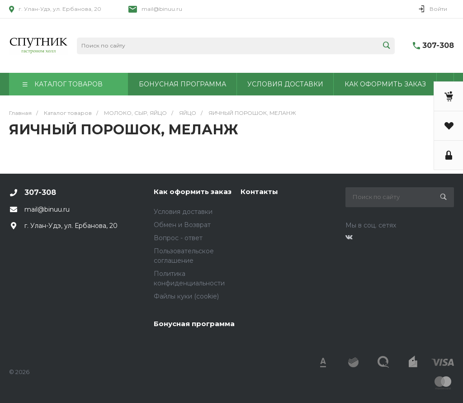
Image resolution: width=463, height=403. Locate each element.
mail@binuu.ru (162, 8)
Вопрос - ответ (178, 238)
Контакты (259, 191)
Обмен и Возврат (182, 225)
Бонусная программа (194, 323)
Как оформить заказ (193, 191)
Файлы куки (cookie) (186, 296)
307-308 (438, 45)
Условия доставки (183, 212)
